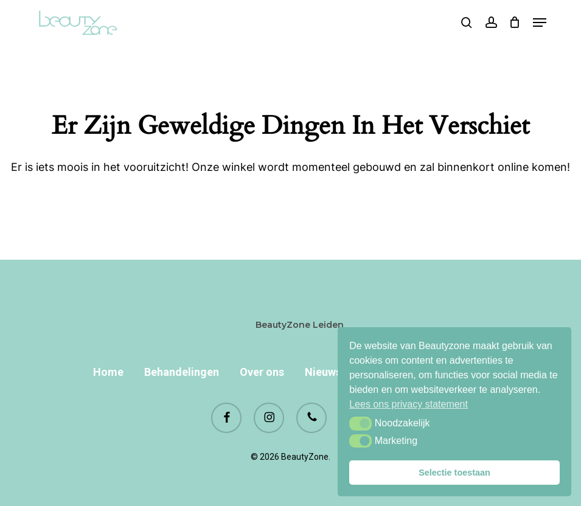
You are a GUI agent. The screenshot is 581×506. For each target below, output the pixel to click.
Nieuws (323, 372)
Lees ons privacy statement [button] (408, 404)
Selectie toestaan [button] (454, 472)
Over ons (262, 372)
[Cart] (515, 22)
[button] (360, 423)
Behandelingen (181, 372)
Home (108, 372)
